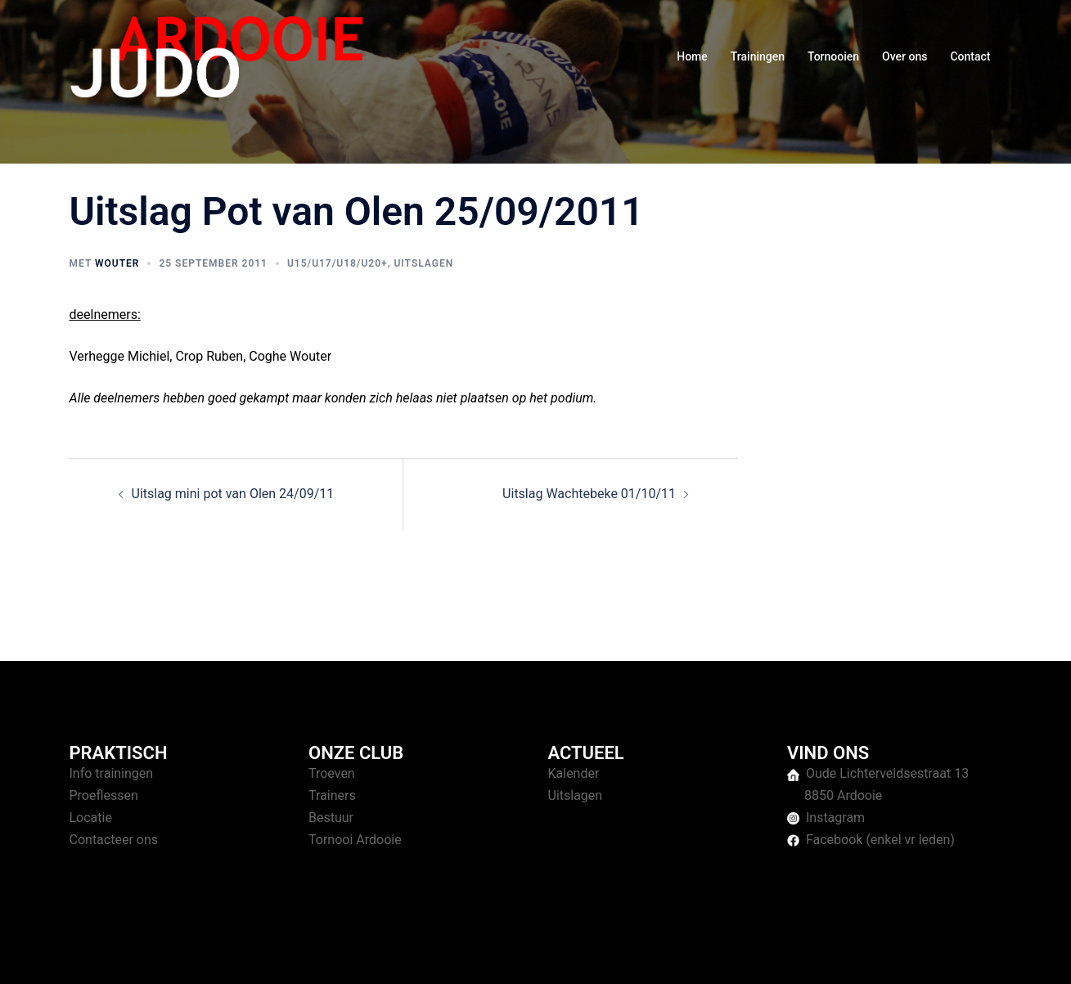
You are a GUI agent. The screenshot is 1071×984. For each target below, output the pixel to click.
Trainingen (758, 56)
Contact (970, 56)
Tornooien (833, 56)
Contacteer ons (114, 839)
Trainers (332, 795)
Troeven (331, 773)
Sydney (386, 956)
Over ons (904, 56)
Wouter (117, 263)
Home (692, 56)
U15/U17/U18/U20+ (337, 263)
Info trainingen (112, 773)
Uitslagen (423, 263)
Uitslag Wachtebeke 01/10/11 (589, 493)
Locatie (91, 817)
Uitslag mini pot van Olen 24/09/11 (233, 493)
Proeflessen (104, 795)
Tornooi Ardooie (355, 839)
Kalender (574, 773)
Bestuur (330, 817)
